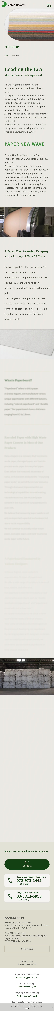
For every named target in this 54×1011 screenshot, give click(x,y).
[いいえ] (52, 1007)
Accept (27, 1008)
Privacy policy (27, 961)
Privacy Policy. (39, 1006)
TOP (6, 55)
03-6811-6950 (29, 896)
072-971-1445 (29, 880)
